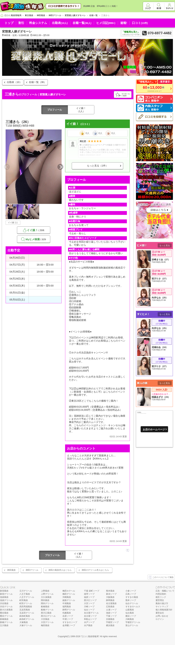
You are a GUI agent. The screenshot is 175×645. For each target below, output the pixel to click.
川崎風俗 (129, 619)
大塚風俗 (23, 622)
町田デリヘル (25, 603)
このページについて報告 (161, 577)
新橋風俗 (4, 619)
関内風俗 (45, 600)
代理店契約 (161, 594)
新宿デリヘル (6, 594)
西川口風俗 (46, 613)
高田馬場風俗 (25, 606)
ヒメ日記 (105, 23)
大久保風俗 (46, 597)
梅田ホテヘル (68, 591)
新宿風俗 (4, 591)
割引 (21, 23)
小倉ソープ (130, 591)
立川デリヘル (25, 591)
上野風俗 (45, 591)
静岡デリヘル (68, 609)
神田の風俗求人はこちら (60, 570)
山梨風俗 (129, 609)
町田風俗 (23, 600)
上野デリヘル (47, 594)
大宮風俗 (45, 619)
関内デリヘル (47, 603)
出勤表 (60, 23)
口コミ (140, 23)
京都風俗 (110, 619)
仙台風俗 (129, 613)
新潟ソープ (111, 594)
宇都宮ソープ (112, 622)
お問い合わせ (162, 616)
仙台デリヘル (131, 603)
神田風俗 (11, 570)
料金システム (38, 23)
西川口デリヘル (48, 616)
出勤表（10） (14, 82)
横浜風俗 (110, 625)
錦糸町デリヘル (26, 619)
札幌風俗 (66, 613)
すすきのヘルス (132, 606)
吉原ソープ (67, 616)
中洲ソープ (67, 619)
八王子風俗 (24, 594)
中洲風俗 (66, 603)
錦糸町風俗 (24, 616)
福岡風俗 (66, 606)
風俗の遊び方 (162, 603)
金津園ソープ (68, 625)
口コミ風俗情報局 (90, 636)
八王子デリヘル (26, 597)
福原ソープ (89, 597)
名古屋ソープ (90, 616)
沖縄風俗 (66, 597)
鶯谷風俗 (4, 613)
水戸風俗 (88, 625)
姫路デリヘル (68, 600)
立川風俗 (4, 625)
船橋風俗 (45, 606)
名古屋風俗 (111, 603)
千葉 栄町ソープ (91, 591)
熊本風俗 (110, 591)
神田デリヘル (32, 570)
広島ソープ (130, 594)
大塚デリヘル (25, 625)
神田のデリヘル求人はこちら (95, 570)
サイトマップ (162, 606)
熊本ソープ (130, 600)
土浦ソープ (111, 609)
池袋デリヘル (6, 600)
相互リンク (161, 597)
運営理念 (160, 600)
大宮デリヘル (47, 622)
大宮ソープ (89, 603)
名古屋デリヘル (91, 613)
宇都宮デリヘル (132, 622)
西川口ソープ (90, 600)
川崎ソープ (89, 606)
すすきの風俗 (131, 597)
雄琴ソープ (89, 594)
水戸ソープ (89, 622)
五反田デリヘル (26, 613)
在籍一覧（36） (37, 82)
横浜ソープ (130, 616)
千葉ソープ (111, 616)
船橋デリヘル (47, 609)
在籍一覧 (82, 23)
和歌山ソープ (90, 619)
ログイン (160, 619)
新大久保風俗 (6, 609)
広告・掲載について (165, 591)
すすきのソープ (69, 622)
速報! (123, 23)
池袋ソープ (111, 613)
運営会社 (160, 613)
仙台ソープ (89, 609)
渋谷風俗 (4, 603)
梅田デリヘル (68, 594)
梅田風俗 (45, 625)
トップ (9, 23)
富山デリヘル (131, 625)
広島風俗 (110, 606)
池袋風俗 (4, 597)
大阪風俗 (110, 597)
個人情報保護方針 (164, 609)
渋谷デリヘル (6, 606)
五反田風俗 (24, 609)
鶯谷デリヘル (6, 616)
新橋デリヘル (6, 622)
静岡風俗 (110, 600)
